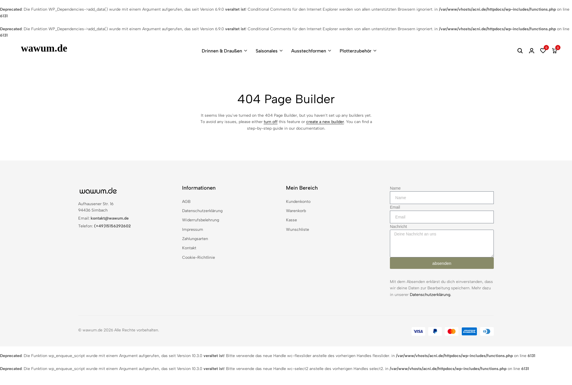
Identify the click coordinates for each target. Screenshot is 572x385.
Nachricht (398, 226)
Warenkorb (296, 210)
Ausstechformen (308, 51)
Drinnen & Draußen (222, 51)
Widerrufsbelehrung (200, 220)
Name (395, 188)
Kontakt (189, 248)
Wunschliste (297, 229)
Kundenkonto (298, 201)
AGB (186, 201)
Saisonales (267, 51)
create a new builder (325, 121)
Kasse (291, 220)
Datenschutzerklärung (202, 210)
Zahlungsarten (195, 238)
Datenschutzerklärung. (430, 294)
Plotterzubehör (355, 51)
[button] (543, 50)
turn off (271, 121)
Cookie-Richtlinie (198, 257)
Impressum (192, 229)
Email (395, 207)
